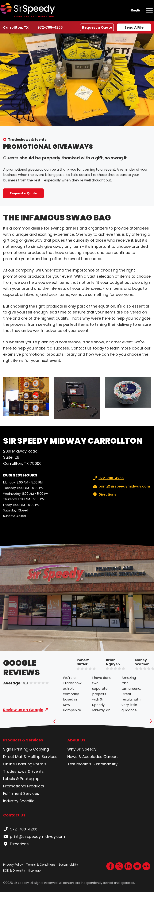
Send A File (133, 27)
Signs (8, 749)
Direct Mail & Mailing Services (30, 756)
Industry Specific (18, 801)
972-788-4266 (50, 27)
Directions (104, 494)
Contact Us (14, 815)
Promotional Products (23, 786)
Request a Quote (97, 27)
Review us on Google (23, 709)
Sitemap (34, 870)
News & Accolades (84, 756)
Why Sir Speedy (81, 749)
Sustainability (105, 764)
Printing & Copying (31, 749)
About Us (76, 740)
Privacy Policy (13, 864)
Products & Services (23, 740)
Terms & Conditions (40, 864)
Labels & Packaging (21, 778)
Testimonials (79, 764)
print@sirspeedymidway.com (121, 486)
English (137, 10)
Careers (111, 756)
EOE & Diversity (14, 870)
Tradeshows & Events (27, 139)
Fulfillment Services (21, 793)
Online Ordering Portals (24, 764)
